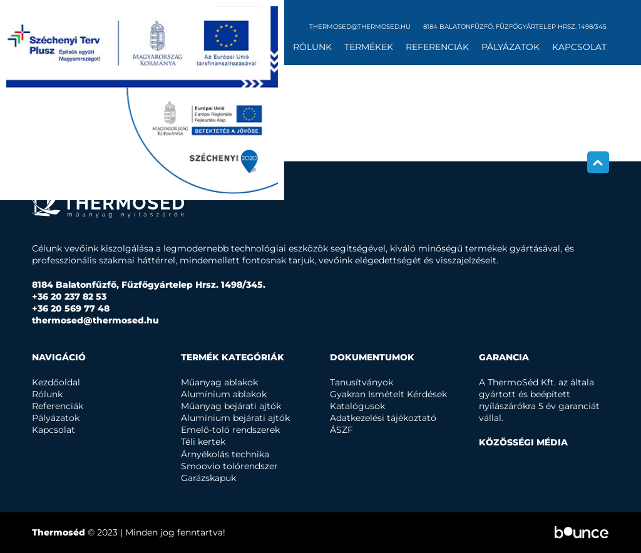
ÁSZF (341, 429)
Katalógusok (357, 406)
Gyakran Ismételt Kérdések (388, 394)
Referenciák (437, 47)
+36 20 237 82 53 (69, 296)
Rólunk (312, 47)
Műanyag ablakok (219, 382)
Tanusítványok (361, 382)
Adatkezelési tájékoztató (383, 418)
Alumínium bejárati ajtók (235, 418)
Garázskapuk (208, 478)
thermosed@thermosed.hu (360, 27)
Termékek (368, 47)
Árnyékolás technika (225, 454)
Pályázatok (510, 47)
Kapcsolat (579, 47)
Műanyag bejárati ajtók (231, 406)
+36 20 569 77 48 (71, 308)
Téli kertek (203, 441)
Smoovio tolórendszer (229, 466)
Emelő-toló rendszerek (230, 429)
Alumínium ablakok (224, 394)
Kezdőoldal (56, 382)
